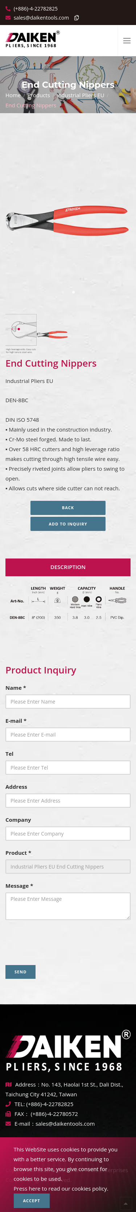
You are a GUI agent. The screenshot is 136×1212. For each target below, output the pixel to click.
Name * (15, 687)
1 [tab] (62, 292)
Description (68, 566)
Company (18, 819)
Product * (18, 852)
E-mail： (20, 1123)
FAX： (18, 1113)
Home (13, 95)
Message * (19, 885)
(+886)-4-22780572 (54, 1113)
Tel (9, 753)
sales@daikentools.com (65, 1123)
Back (68, 507)
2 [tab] (73, 292)
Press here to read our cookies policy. (61, 1188)
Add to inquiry (68, 524)
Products (39, 95)
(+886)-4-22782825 (35, 8)
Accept (31, 1200)
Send (20, 971)
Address (16, 786)
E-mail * (15, 720)
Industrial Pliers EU (80, 95)
